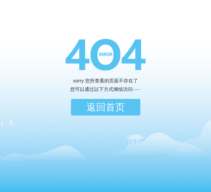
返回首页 (105, 107)
